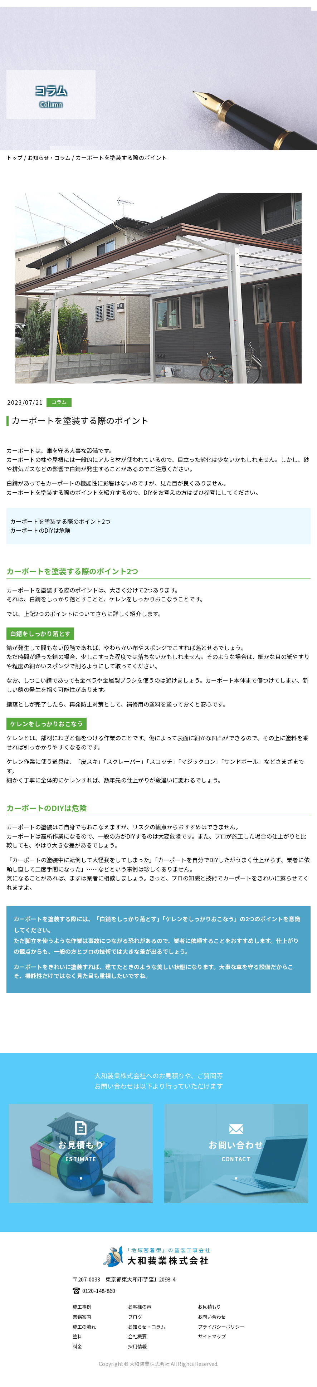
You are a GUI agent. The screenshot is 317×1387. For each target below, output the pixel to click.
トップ (14, 157)
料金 (77, 1357)
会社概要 (137, 1347)
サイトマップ (212, 1347)
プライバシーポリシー (221, 1337)
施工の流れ (84, 1337)
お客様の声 (139, 1317)
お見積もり (209, 1317)
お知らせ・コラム (49, 157)
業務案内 (82, 1327)
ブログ (135, 1327)
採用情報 (137, 1357)
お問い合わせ (212, 1327)
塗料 (77, 1347)
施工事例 (82, 1317)
